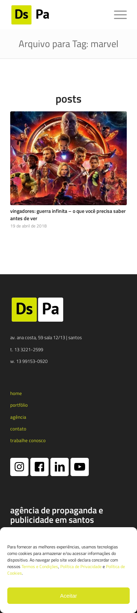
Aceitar (68, 596)
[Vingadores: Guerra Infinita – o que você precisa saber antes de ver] (68, 158)
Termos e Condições (40, 566)
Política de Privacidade (81, 566)
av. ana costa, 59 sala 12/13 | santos (46, 337)
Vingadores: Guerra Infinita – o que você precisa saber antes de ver (68, 214)
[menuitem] (117, 14)
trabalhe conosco (28, 440)
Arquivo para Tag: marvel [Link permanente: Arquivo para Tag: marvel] (68, 44)
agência (18, 417)
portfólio (19, 405)
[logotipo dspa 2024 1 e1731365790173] (56, 14)
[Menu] (117, 14)
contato (18, 428)
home (16, 393)
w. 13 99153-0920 (28, 361)
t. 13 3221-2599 (26, 349)
